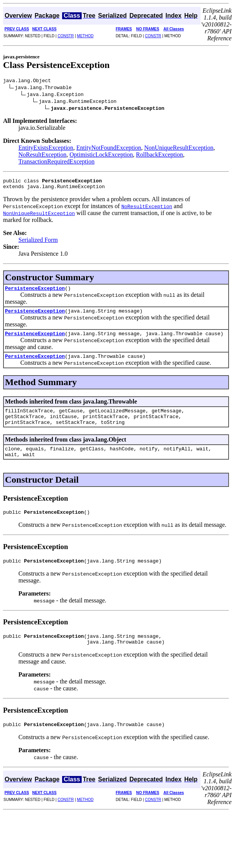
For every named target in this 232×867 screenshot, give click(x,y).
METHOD (85, 36)
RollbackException (159, 155)
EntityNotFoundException (108, 149)
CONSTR (66, 36)
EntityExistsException (45, 149)
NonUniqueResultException (178, 149)
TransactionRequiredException (56, 162)
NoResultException (42, 155)
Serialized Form (38, 243)
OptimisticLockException (101, 155)
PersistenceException (35, 292)
